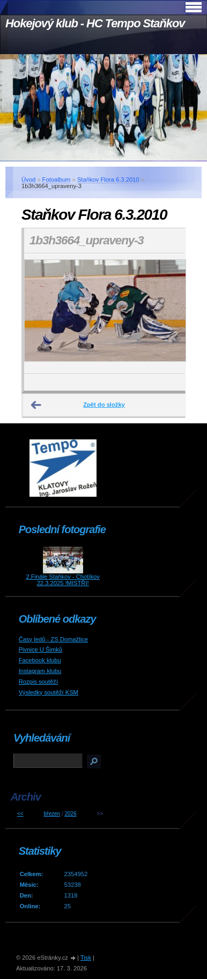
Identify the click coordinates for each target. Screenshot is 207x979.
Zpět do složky (104, 404)
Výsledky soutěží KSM (48, 692)
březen (52, 814)
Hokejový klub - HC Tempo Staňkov (94, 23)
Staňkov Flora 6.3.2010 (108, 179)
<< (20, 814)
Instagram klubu (40, 671)
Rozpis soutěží (38, 681)
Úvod (28, 179)
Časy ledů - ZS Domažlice (53, 639)
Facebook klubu (40, 660)
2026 (70, 814)
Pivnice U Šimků (40, 649)
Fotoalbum (56, 179)
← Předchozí (36, 405)
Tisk (85, 957)
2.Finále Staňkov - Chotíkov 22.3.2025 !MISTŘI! (62, 579)
